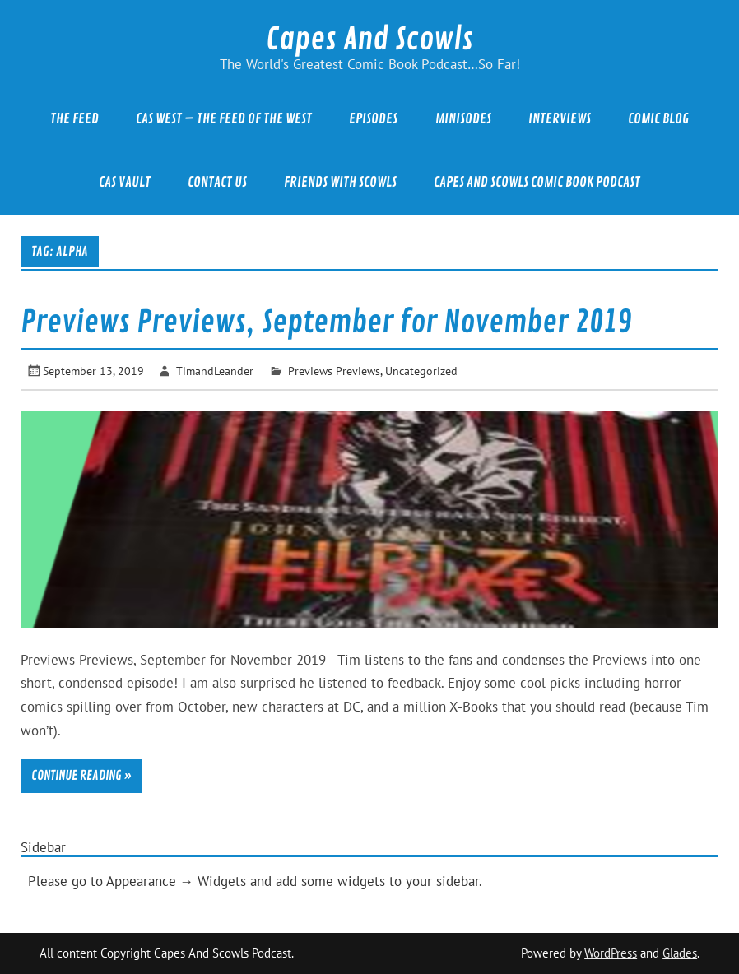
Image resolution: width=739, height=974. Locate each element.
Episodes (373, 119)
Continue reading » (81, 776)
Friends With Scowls (340, 182)
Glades (679, 953)
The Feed (74, 119)
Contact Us (217, 182)
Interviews (559, 119)
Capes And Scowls (369, 39)
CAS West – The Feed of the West (224, 119)
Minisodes (463, 119)
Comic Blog (658, 119)
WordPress (610, 953)
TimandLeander (214, 370)
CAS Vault (125, 182)
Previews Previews (334, 370)
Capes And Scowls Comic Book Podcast (537, 182)
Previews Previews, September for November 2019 (326, 322)
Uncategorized (421, 370)
